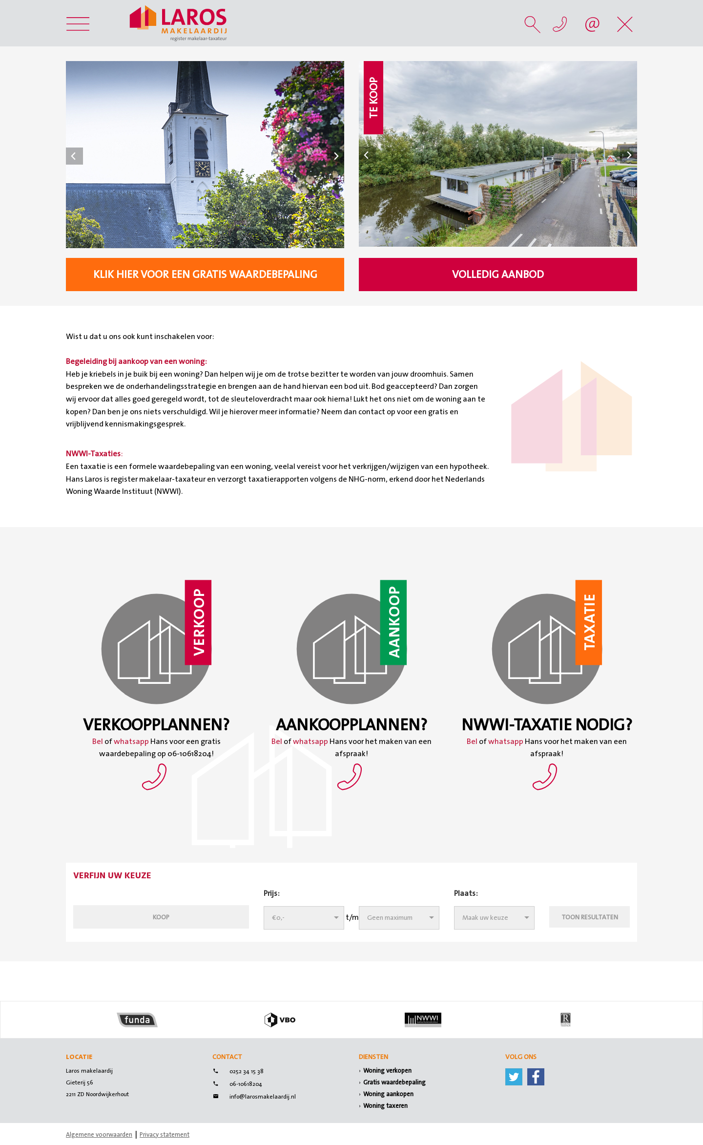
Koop (161, 916)
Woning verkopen (387, 1070)
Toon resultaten (589, 916)
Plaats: (466, 893)
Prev (74, 156)
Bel (98, 741)
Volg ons (521, 1056)
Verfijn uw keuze (112, 876)
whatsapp (131, 741)
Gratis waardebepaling (394, 1082)
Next (335, 156)
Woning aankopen (388, 1094)
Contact (227, 1056)
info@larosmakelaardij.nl (262, 1097)
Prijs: (272, 893)
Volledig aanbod (498, 274)
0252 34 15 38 (246, 1071)
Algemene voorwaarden (99, 1134)
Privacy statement (164, 1134)
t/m (352, 917)
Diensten (373, 1056)
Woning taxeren (385, 1106)
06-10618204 (245, 1084)
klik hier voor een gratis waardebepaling (205, 274)
